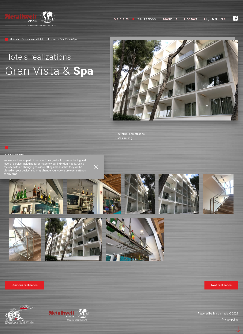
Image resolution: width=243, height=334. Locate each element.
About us (170, 19)
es (224, 19)
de (218, 19)
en (212, 19)
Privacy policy (230, 319)
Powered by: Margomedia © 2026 (218, 313)
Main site (121, 19)
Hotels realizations (47, 39)
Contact (190, 19)
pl (206, 19)
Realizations (146, 19)
